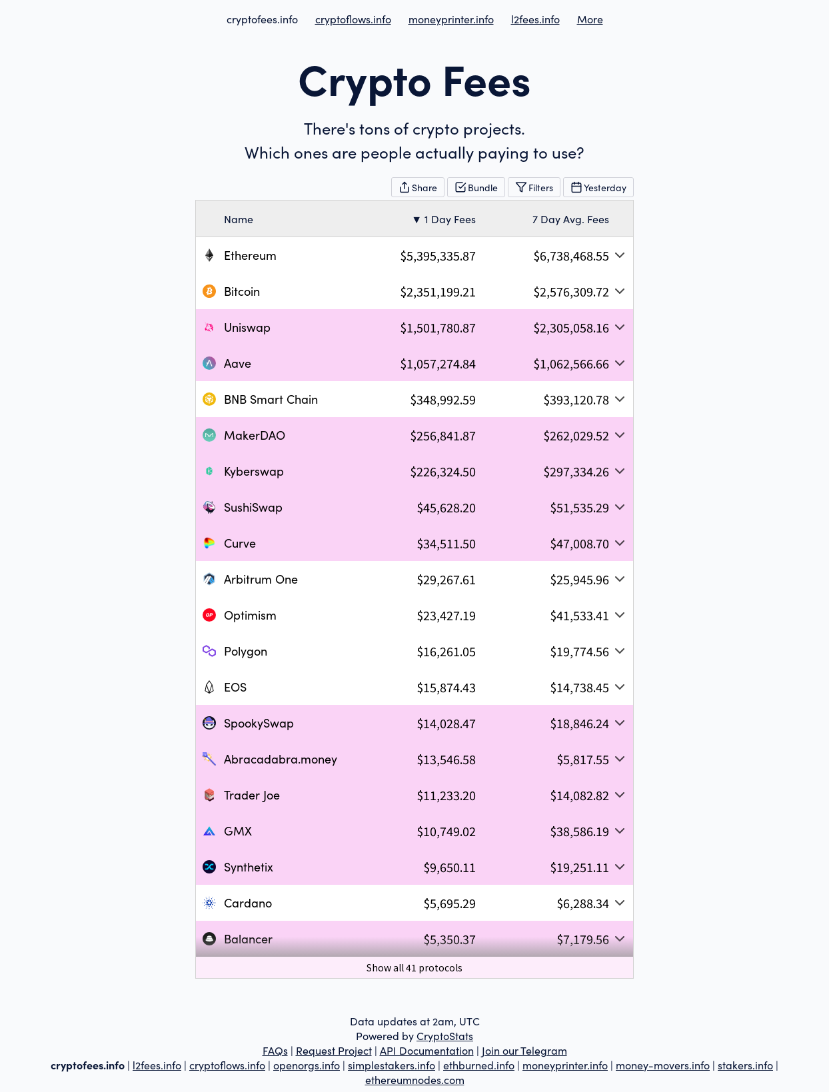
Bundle (476, 187)
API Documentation (427, 1050)
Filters (534, 187)
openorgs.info (306, 1064)
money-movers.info (663, 1064)
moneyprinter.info (451, 18)
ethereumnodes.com (414, 1079)
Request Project (334, 1050)
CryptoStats (444, 1035)
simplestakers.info (391, 1064)
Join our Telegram (524, 1050)
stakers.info (745, 1064)
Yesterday (598, 187)
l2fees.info (535, 18)
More (590, 18)
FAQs (275, 1050)
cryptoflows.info (353, 18)
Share (418, 187)
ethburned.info (478, 1064)
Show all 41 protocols (414, 967)
